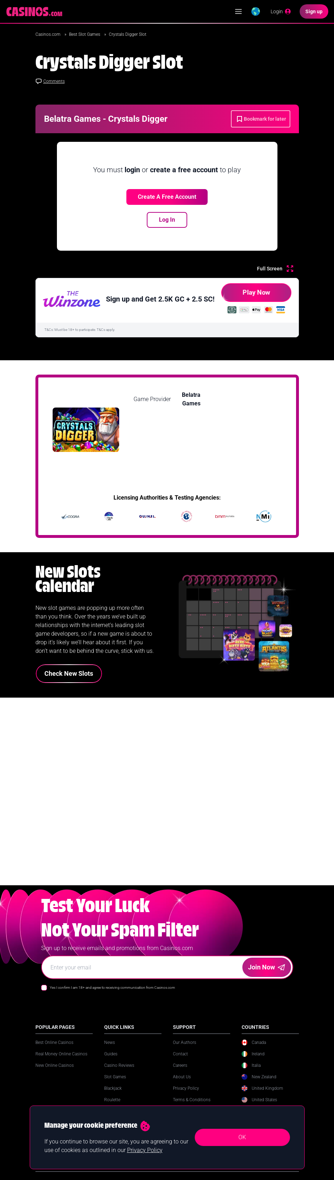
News (109, 1049)
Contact (180, 1061)
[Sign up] (314, 11)
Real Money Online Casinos (61, 1061)
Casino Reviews (119, 1072)
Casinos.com (48, 34)
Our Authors (184, 1049)
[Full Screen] (275, 268)
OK (242, 1137)
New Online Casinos (54, 1072)
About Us (182, 1084)
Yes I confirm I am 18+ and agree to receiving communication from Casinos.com (112, 995)
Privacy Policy (186, 1095)
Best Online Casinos (54, 1049)
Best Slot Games (85, 34)
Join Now (266, 974)
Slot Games (115, 1084)
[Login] (281, 11)
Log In (167, 219)
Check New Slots (68, 673)
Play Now (245, 295)
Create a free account (167, 196)
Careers (180, 1072)
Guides (110, 1061)
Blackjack (113, 1095)
